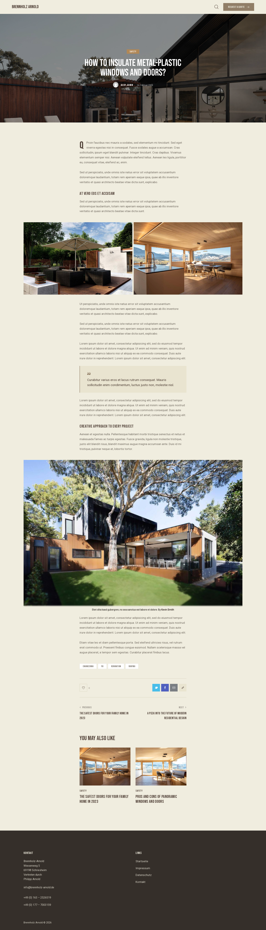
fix (102, 666)
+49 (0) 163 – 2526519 (37, 897)
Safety (133, 51)
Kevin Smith (167, 609)
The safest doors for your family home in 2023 (104, 799)
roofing (132, 666)
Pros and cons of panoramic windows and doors (156, 799)
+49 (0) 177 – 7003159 (37, 904)
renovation (116, 666)
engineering (88, 666)
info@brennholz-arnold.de (39, 887)
